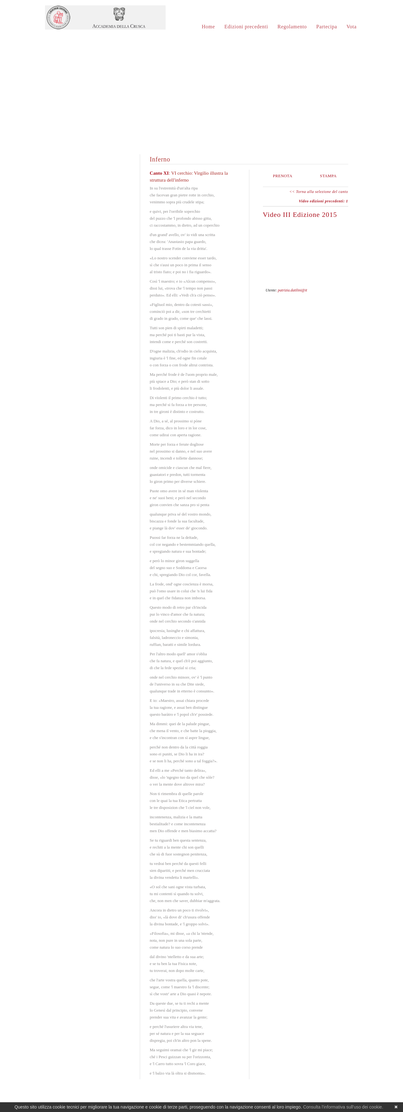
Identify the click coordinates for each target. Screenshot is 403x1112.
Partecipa (326, 26)
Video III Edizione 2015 (300, 214)
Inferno (92, 182)
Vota (352, 26)
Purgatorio (92, 244)
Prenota (282, 175)
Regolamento (292, 26)
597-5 (345, 289)
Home (208, 26)
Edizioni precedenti (246, 26)
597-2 (330, 289)
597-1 (325, 289)
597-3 (335, 289)
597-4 (340, 289)
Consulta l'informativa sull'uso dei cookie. (343, 1106)
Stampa (328, 175)
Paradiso (92, 306)
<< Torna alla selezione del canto (318, 191)
